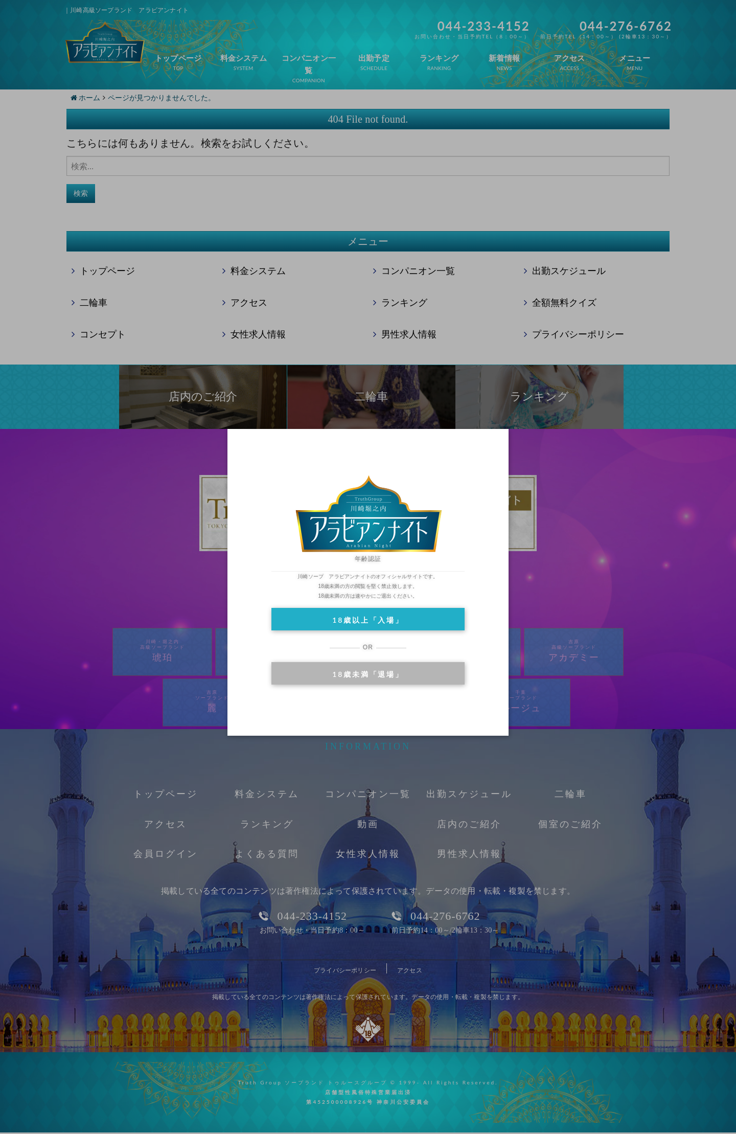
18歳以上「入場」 (367, 620)
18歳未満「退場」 (367, 674)
